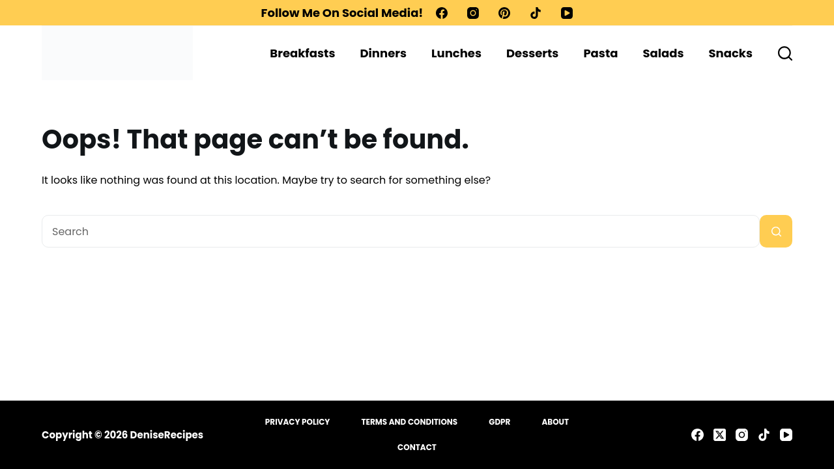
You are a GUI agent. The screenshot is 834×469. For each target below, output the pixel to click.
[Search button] (776, 231)
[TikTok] (535, 13)
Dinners (383, 53)
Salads (662, 53)
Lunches (456, 53)
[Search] (785, 53)
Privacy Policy (297, 422)
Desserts (532, 53)
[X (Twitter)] (719, 435)
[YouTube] (567, 13)
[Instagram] (473, 13)
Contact (417, 447)
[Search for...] (401, 231)
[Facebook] (442, 13)
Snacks (731, 53)
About (555, 422)
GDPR (499, 422)
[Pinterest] (504, 13)
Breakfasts (302, 53)
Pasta (600, 53)
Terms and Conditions (409, 422)
